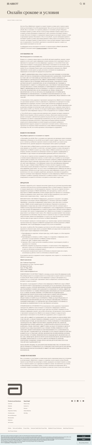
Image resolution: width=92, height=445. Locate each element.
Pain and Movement (12, 415)
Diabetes (10, 406)
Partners (25, 408)
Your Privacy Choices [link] (12, 431)
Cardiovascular (11, 413)
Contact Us (26, 406)
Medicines (10, 420)
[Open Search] (81, 4)
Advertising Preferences (68, 428)
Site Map (26, 413)
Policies (9, 428)
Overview (10, 403)
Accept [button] (83, 436)
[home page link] (12, 4)
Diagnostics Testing (12, 410)
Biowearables (11, 417)
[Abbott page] (72, 401)
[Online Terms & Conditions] (14, 20)
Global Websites (27, 410)
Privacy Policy (26, 428)
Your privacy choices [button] (84, 442)
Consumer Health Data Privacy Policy (39, 428)
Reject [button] (83, 439)
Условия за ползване (41, 48)
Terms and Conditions (17, 428)
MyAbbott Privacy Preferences (55, 428)
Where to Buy (27, 403)
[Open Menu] (84, 4)
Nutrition (10, 408)
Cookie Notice (7, 442)
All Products (10, 422)
